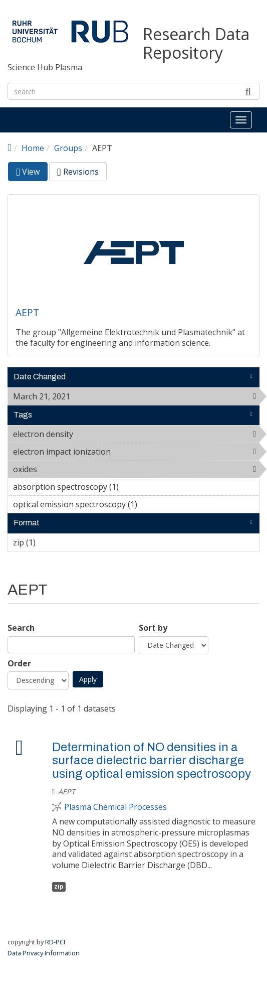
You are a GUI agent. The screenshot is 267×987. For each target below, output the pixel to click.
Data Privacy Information (44, 952)
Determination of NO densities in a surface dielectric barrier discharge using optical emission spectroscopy (151, 760)
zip (59, 886)
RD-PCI (55, 941)
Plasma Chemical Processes (115, 807)
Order (19, 663)
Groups (68, 148)
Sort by (153, 628)
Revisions (78, 171)
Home (33, 148)
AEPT (27, 312)
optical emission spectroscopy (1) (136, 506)
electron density (99, 434)
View (32, 173)
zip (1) (51, 542)
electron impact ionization (136, 453)
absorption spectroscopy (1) (134, 486)
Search (21, 628)
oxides (63, 469)
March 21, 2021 (96, 396)
